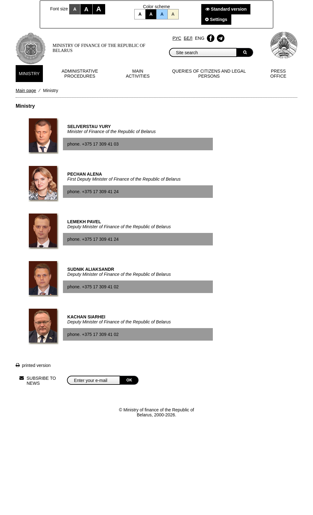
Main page (26, 90)
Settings (216, 19)
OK (129, 380)
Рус (176, 38)
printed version (36, 365)
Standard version (226, 9)
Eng (199, 38)
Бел (188, 38)
